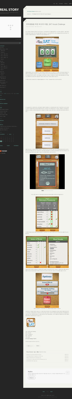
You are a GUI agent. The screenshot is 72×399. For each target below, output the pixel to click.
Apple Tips (2, 80)
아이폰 (5, 93)
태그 (57, 3)
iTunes (2, 71)
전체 (2, 47)
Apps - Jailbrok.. (4, 57)
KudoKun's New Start (3, 111)
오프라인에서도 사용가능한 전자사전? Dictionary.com (35, 359)
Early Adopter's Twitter (3, 114)
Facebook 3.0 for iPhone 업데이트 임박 (33, 354)
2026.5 (10, 134)
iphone (17, 93)
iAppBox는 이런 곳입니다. (4, 128)
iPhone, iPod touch (29, 352)
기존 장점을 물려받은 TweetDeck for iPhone (34, 356)
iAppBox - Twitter (3, 112)
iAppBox (30, 371)
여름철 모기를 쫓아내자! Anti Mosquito (33, 357)
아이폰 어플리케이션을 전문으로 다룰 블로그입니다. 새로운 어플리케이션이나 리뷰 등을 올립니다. (46, 374)
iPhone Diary (2, 87)
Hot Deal (3, 83)
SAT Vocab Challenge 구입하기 (30, 338)
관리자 (50, 395)
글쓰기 (53, 395)
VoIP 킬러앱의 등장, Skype (31, 360)
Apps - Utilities (36, 352)
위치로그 (66, 3)
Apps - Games (4, 55)
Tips (2, 59)
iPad (1, 61)
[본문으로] (37, 341)
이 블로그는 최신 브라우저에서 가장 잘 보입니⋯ (8, 126)
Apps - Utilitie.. (4, 54)
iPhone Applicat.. (3, 82)
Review (2, 52)
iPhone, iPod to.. (4, 49)
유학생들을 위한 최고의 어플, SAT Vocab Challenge (41, 14)
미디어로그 (61, 3)
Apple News (3, 76)
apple (15, 93)
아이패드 (1, 93)
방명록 (70, 3)
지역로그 (42, 395)
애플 (1, 95)
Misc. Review (3, 85)
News (3, 50)
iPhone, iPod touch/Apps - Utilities (31, 26)
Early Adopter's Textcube (4, 109)
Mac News (3, 78)
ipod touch (9, 93)
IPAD (12, 93)
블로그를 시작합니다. (4, 129)
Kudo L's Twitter (2, 116)
